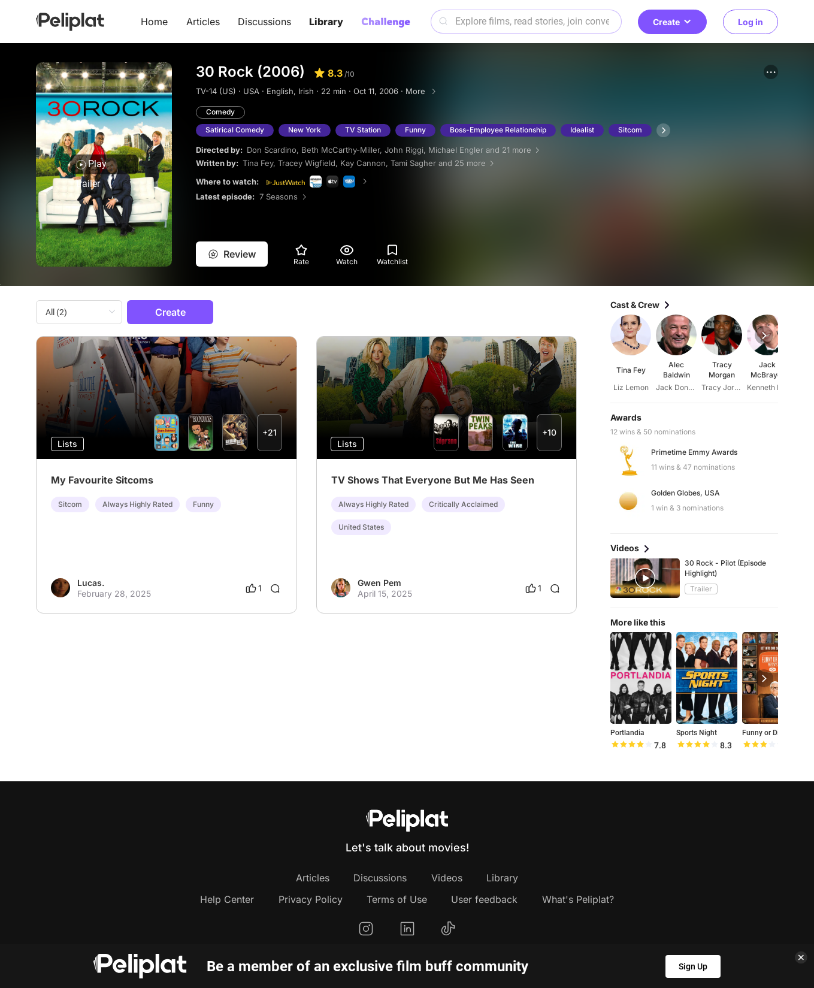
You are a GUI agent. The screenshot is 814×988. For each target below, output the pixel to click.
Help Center (227, 899)
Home (154, 22)
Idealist (582, 129)
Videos (446, 878)
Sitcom (630, 129)
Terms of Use (397, 899)
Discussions (264, 22)
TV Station (363, 129)
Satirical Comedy (234, 129)
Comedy (220, 111)
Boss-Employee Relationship (498, 129)
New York (304, 129)
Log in (750, 22)
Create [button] (672, 22)
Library (326, 22)
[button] (771, 72)
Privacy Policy (311, 899)
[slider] (631, 745)
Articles (203, 22)
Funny (415, 129)
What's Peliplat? (578, 899)
